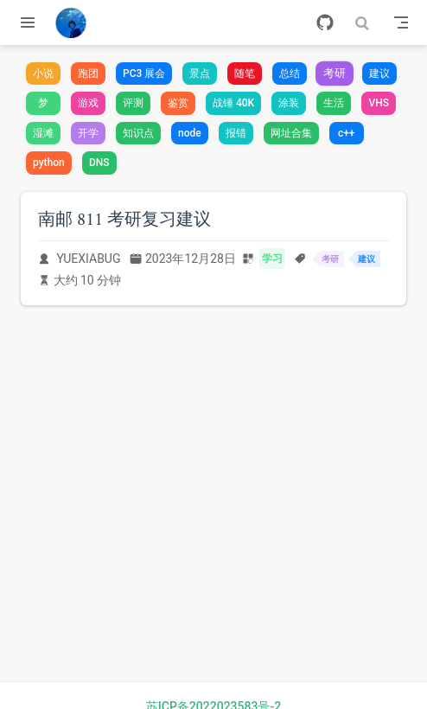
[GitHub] (325, 22)
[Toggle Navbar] (401, 22)
